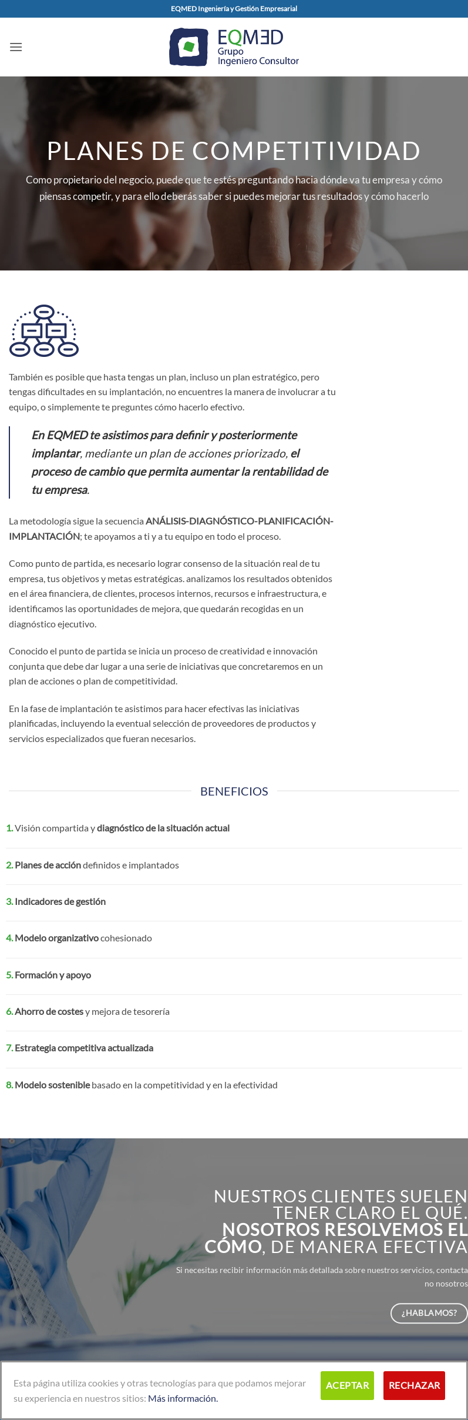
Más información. (183, 1398)
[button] (16, 46)
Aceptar (347, 1385)
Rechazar (414, 1385)
